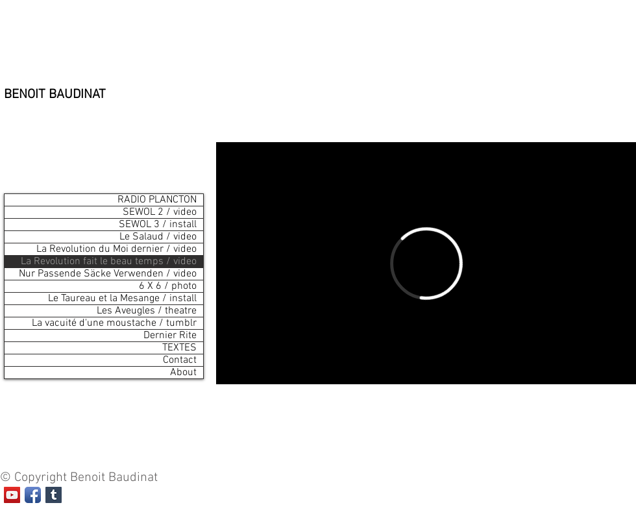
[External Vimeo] (426, 263)
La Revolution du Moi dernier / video (116, 249)
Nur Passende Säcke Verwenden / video (108, 274)
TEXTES (179, 348)
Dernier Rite (170, 335)
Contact (180, 360)
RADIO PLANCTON (157, 200)
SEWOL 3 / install (158, 224)
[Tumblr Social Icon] (53, 495)
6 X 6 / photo (168, 286)
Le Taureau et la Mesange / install (122, 298)
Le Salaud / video (158, 237)
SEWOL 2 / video (160, 212)
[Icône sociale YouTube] (12, 495)
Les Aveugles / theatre (147, 311)
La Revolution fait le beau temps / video (109, 261)
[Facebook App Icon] (33, 495)
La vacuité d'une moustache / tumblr (114, 323)
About (183, 372)
